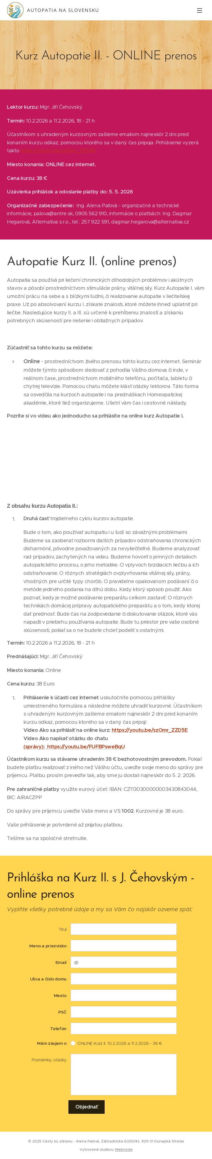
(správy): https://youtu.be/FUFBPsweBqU (74, 746)
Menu (199, 10)
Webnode (124, 1149)
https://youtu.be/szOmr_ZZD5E (58, 150)
